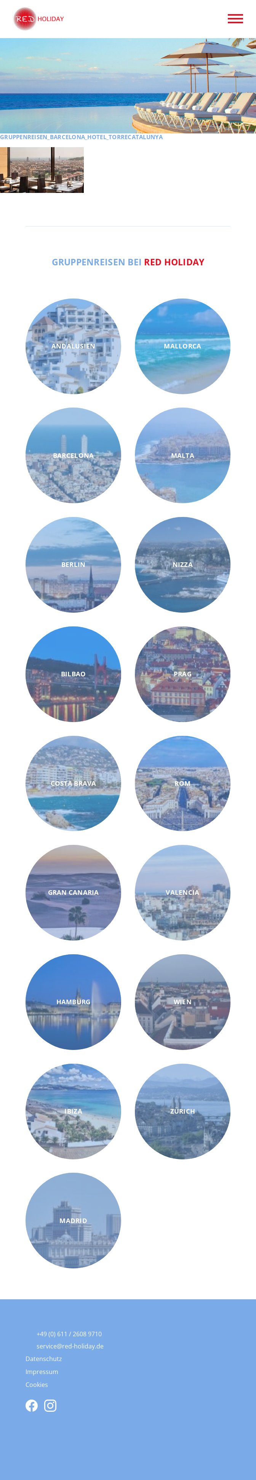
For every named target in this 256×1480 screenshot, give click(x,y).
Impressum (42, 1372)
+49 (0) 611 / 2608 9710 (69, 1334)
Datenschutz (44, 1359)
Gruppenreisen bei (128, 262)
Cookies (37, 1384)
